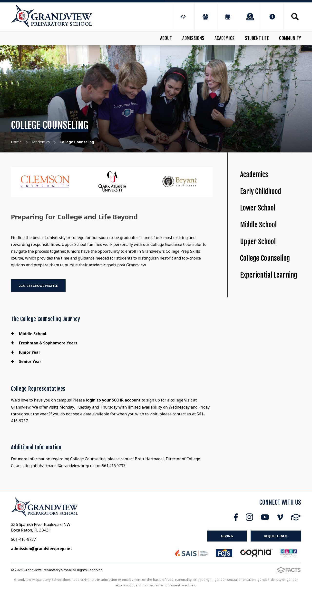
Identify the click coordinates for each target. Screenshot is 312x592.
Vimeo (280, 517)
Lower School (257, 208)
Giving (227, 536)
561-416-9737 (23, 539)
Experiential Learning (268, 275)
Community (290, 38)
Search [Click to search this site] (295, 16)
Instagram (249, 517)
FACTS (296, 517)
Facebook (236, 517)
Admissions (193, 38)
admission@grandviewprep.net (41, 548)
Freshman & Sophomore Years (44, 343)
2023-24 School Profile (38, 285)
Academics (224, 38)
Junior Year (25, 352)
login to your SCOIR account (113, 400)
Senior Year (26, 361)
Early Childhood (260, 191)
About (166, 38)
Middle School (28, 333)
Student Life (257, 38)
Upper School (258, 241)
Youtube (265, 517)
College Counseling (265, 258)
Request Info (275, 536)
